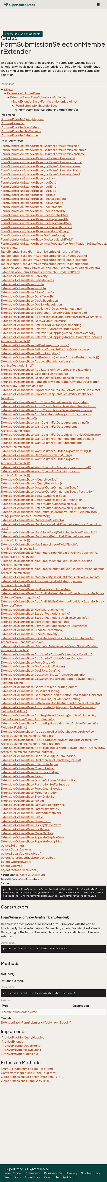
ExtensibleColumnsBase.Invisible (23, 288)
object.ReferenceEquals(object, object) (28, 857)
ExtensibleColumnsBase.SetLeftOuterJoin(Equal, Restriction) (42, 500)
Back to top (69, 1177)
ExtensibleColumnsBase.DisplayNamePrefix (31, 825)
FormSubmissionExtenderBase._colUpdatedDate (34, 215)
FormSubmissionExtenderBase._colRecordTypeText (36, 227)
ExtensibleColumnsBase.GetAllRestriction (29, 300)
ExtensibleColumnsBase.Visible (22, 284)
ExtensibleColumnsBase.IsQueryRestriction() (31, 483)
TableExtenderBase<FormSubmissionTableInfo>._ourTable (40, 251)
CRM (30, 874)
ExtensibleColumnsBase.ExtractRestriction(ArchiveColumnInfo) (44, 626)
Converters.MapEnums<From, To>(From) (28, 1073)
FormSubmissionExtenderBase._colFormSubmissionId (38, 158)
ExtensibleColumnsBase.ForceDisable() (28, 662)
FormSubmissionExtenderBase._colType (28, 190)
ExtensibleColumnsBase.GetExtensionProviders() (34, 373)
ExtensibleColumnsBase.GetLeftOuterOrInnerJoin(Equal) (39, 487)
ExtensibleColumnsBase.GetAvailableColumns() (33, 321)
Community (32, 1173)
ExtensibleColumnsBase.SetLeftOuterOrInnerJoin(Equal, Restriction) (47, 508)
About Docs (32, 1177)
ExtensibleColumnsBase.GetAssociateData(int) (33, 666)
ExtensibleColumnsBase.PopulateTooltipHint (31, 841)
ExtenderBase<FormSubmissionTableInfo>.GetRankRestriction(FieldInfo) (50, 268)
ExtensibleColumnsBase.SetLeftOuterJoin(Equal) (34, 495)
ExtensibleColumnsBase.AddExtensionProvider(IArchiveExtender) (46, 369)
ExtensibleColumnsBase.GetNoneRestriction (31, 304)
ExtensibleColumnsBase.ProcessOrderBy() (30, 634)
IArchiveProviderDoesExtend (20, 127)
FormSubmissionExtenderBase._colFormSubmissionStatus (41, 170)
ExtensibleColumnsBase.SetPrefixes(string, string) (35, 345)
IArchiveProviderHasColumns (21, 131)
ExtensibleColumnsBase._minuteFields (27, 280)
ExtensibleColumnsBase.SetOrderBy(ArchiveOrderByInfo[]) (42, 329)
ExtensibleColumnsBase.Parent (22, 776)
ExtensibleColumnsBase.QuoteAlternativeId (31, 813)
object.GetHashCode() (16, 861)
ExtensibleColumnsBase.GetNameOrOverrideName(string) (41, 308)
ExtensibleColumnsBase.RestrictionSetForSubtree (35, 784)
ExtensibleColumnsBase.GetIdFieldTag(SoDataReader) (38, 756)
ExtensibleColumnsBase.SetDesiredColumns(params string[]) (42, 325)
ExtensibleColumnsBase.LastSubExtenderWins (33, 805)
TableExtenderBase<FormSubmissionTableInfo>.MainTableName (45, 264)
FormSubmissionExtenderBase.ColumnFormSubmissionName (43, 154)
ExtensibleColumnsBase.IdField (22, 800)
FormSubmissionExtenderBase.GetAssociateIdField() (37, 239)
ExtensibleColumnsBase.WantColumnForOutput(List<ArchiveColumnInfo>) (51, 434)
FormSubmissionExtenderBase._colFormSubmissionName (41, 166)
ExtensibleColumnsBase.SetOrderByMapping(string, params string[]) (48, 333)
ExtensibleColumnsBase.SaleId (22, 817)
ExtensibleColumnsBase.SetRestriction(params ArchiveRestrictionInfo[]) (50, 357)
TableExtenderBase (26, 101)
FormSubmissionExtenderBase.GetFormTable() (33, 235)
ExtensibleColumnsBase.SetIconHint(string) (30, 353)
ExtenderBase (19, 97)
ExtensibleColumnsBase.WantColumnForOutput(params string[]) (45, 422)
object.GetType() (12, 866)
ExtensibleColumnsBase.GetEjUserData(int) (30, 670)
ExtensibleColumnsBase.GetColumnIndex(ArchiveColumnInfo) (43, 674)
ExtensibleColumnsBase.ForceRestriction (29, 792)
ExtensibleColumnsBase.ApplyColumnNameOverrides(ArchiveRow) (47, 410)
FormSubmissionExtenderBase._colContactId (32, 203)
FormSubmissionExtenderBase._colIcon (28, 178)
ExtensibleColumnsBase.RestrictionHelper (30, 772)
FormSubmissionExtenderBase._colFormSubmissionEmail (40, 174)
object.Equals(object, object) (21, 853)
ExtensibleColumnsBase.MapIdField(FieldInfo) (32, 520)
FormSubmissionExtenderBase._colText (28, 195)
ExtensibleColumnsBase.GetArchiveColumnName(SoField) (41, 760)
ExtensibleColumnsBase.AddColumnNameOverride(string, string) (45, 402)
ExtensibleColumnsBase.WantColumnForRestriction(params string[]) (47, 438)
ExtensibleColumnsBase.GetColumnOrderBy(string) (36, 455)
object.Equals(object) (16, 849)
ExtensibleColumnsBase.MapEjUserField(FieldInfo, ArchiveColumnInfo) (49, 532)
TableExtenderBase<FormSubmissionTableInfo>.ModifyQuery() (44, 255)
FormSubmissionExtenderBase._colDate (28, 182)
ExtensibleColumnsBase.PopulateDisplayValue (32, 837)
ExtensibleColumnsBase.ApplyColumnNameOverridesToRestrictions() (48, 406)
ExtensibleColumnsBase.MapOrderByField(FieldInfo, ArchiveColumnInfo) (50, 577)
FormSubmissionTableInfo (48, 97)
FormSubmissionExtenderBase (36, 105)
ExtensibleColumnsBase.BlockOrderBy (27, 796)
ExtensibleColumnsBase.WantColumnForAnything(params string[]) (46, 467)
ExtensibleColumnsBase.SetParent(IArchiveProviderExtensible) (44, 312)
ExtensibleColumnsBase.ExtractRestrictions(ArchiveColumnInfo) (44, 617)
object (8, 89)
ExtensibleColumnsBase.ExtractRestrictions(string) (35, 613)
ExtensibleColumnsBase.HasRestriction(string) (32, 609)
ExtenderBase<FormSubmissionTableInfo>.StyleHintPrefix (40, 272)
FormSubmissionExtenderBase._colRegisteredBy (34, 219)
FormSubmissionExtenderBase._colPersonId (31, 207)
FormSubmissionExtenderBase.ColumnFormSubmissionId (40, 146)
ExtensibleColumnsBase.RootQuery (25, 829)
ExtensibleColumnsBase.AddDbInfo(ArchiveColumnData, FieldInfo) (46, 654)
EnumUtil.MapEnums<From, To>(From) (27, 1069)
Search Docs (12, 1177)
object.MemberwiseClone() (20, 870)
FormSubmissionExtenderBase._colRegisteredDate (36, 223)
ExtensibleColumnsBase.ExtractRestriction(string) (35, 621)
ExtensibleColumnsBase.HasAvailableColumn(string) (36, 589)
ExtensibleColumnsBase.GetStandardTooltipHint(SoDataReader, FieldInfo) (51, 695)
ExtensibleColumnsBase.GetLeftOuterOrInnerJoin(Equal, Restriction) (47, 491)
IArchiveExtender (12, 123)
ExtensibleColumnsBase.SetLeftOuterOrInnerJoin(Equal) (39, 504)
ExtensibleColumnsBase (23, 93)
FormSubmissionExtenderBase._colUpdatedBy (33, 211)
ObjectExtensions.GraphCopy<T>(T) (25, 1081)
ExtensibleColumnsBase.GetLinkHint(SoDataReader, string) (41, 699)
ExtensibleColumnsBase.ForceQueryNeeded (31, 788)
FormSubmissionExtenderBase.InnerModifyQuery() (35, 231)
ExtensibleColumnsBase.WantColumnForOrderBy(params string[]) (46, 451)
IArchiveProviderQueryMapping (23, 119)
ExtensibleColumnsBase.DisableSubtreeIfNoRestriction (38, 780)
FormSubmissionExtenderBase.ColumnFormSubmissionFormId (44, 150)
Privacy (72, 1173)
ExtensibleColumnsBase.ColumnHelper (27, 768)
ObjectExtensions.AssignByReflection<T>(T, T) (32, 1077)
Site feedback (90, 1173)
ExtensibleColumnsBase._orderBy (24, 276)
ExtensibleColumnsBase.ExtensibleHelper (29, 764)
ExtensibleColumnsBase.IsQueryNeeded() (29, 479)
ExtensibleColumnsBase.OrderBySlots (27, 833)
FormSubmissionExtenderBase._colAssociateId (33, 198)
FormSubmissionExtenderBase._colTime (28, 186)
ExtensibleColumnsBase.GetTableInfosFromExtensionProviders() (45, 378)
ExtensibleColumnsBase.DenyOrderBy (27, 296)
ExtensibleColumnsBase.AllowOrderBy (27, 292)
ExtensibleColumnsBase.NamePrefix (26, 821)
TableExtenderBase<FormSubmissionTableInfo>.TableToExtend (44, 260)
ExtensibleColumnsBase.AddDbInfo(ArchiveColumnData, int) (42, 658)
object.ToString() (12, 845)
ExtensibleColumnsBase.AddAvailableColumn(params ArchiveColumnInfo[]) (52, 317)
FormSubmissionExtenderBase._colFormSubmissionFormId (41, 162)
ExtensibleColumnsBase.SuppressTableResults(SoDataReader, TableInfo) (50, 390)
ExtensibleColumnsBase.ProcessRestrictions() (32, 630)
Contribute (51, 1177)
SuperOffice (20, 874)
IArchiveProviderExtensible (19, 135)
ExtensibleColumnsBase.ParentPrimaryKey (30, 809)
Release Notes (54, 1173)
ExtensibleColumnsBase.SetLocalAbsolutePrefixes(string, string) (45, 349)
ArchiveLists (39, 874)
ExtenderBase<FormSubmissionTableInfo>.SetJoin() (36, 1022)
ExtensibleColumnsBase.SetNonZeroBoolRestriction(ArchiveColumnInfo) (50, 703)
